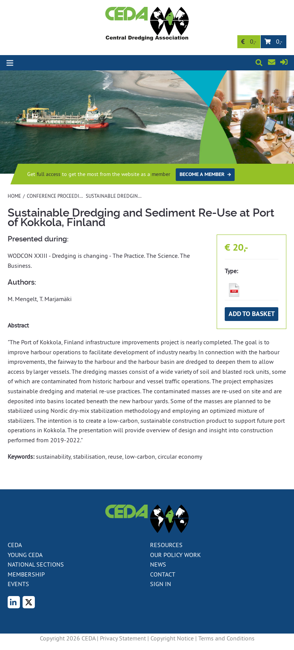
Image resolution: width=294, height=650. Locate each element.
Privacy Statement (123, 638)
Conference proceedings (57, 196)
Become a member (202, 174)
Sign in (285, 63)
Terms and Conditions (226, 638)
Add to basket (252, 314)
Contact (276, 62)
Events (18, 584)
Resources (166, 545)
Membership (26, 574)
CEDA (15, 545)
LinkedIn (18, 603)
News (158, 564)
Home (14, 196)
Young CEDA (25, 555)
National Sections (36, 564)
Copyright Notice (172, 638)
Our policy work (175, 555)
